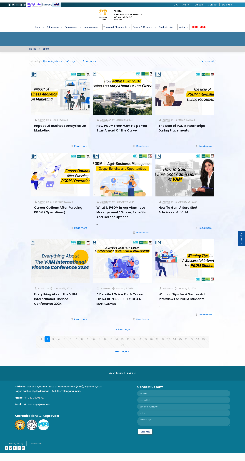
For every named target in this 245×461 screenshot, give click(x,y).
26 (186, 339)
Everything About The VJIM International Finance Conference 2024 (55, 299)
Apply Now (241, 238)
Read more (80, 146)
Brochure (227, 4)
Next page (122, 351)
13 (111, 339)
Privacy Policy (15, 443)
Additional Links (122, 373)
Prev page (122, 329)
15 (122, 339)
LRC (176, 4)
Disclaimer (36, 443)
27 (191, 339)
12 (105, 339)
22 (163, 339)
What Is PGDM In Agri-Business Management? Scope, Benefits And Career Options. (121, 212)
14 (116, 339)
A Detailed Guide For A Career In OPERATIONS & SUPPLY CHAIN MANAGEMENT (122, 299)
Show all (207, 61)
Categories (53, 61)
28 (197, 339)
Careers (199, 4)
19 (146, 339)
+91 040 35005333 (34, 397)
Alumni (186, 4)
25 (180, 339)
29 (203, 339)
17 (134, 339)
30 (122, 344)
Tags (72, 61)
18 (140, 339)
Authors (89, 61)
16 (128, 339)
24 (174, 339)
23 (168, 339)
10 (93, 339)
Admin (41, 119)
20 (151, 339)
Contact (212, 4)
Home (32, 48)
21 (157, 339)
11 (99, 339)
